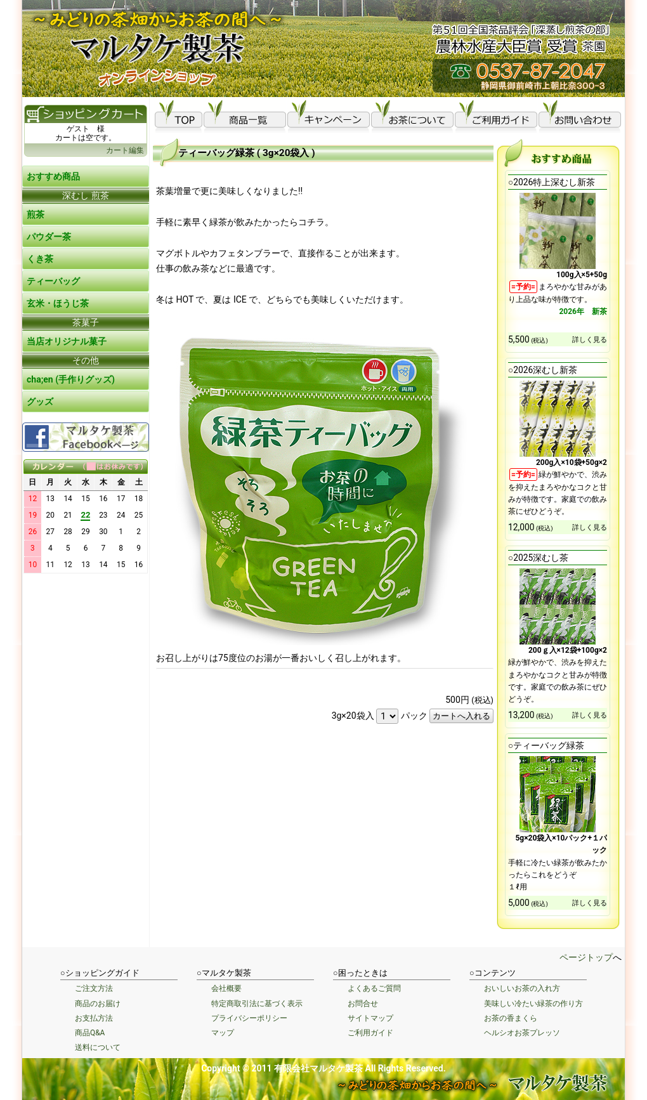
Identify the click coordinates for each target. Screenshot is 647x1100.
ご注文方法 (94, 988)
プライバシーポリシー (249, 1018)
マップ (222, 1032)
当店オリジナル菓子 (67, 341)
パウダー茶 (49, 237)
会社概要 (226, 988)
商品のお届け (98, 1003)
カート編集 (125, 150)
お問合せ (363, 1003)
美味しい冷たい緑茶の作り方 (533, 1003)
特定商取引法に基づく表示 (257, 1003)
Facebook (85, 437)
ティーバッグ (53, 281)
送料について (98, 1047)
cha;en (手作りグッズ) (71, 379)
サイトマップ (370, 1018)
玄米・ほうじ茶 (58, 303)
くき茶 (40, 259)
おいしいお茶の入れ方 (522, 988)
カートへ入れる (461, 716)
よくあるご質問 (374, 988)
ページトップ (586, 957)
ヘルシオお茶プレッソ (522, 1032)
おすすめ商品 (53, 176)
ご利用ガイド (370, 1032)
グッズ (40, 401)
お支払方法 (94, 1018)
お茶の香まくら (510, 1018)
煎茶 (35, 214)
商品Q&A (90, 1032)
